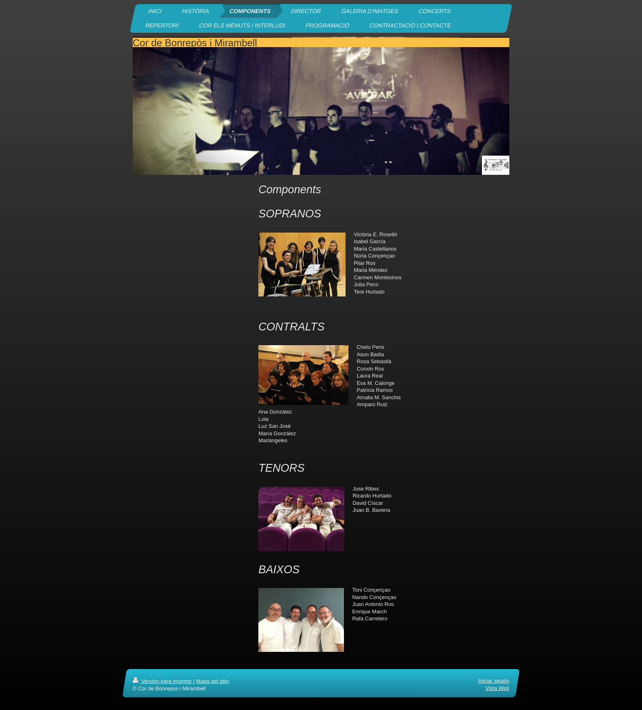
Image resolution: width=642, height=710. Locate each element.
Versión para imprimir (163, 681)
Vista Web (497, 688)
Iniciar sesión (493, 681)
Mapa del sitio (212, 681)
